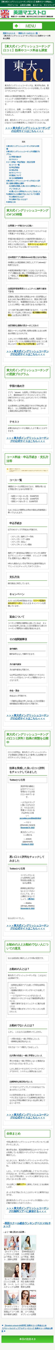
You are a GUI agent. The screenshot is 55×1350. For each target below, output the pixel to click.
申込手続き (14, 167)
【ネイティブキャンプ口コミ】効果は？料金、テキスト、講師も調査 (11, 1255)
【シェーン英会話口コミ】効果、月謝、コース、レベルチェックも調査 (11, 1283)
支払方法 (13, 170)
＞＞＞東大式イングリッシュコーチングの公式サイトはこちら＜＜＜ (27, 129)
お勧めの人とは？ (16, 197)
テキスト (13, 159)
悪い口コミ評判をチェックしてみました (25, 191)
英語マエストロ (9, 33)
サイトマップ (49, 5)
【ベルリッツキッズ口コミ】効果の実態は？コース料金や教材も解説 (11, 1310)
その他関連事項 (16, 178)
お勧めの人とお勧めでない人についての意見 (23, 194)
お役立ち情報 (25, 5)
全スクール (37, 5)
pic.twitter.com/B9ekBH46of (30, 818)
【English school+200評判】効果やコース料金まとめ (25, 1325)
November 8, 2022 (27, 827)
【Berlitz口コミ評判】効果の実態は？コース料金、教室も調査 (28, 1283)
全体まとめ (11, 202)
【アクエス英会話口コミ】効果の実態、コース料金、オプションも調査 (28, 1310)
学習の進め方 (15, 157)
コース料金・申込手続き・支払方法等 (20, 162)
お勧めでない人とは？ (18, 199)
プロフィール (12, 5)
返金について (15, 175)
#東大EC (31, 899)
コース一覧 (14, 165)
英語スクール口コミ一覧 (28, 33)
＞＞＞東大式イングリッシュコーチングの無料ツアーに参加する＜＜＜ (27, 1210)
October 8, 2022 (28, 844)
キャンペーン (15, 173)
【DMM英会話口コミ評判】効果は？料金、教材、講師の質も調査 (28, 1255)
